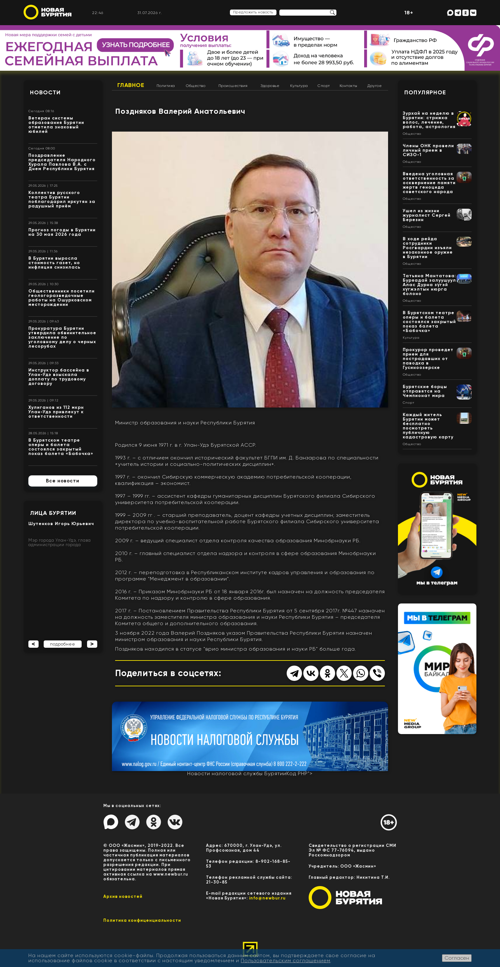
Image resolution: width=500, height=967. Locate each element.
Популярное (425, 92)
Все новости (62, 481)
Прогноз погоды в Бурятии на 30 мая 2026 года (62, 232)
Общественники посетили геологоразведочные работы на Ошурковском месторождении (61, 297)
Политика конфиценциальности (142, 920)
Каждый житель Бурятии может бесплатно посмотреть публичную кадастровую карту (428, 426)
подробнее (62, 644)
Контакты (348, 85)
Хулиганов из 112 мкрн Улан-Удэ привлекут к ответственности (56, 412)
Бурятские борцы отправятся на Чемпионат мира (425, 391)
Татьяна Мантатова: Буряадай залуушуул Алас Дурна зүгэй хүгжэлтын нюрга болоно (429, 284)
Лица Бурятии (53, 512)
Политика (166, 85)
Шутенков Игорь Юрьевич (61, 523)
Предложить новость (253, 12)
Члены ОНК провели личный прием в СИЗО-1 (428, 150)
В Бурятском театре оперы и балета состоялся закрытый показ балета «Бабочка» (60, 446)
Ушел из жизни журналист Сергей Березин (427, 215)
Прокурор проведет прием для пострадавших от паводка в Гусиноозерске (428, 358)
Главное (130, 85)
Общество (195, 85)
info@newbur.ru (267, 898)
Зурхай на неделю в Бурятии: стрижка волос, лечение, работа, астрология (429, 120)
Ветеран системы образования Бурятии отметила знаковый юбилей (56, 124)
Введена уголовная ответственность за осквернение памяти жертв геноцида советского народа (429, 182)
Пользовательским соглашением (285, 960)
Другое (374, 85)
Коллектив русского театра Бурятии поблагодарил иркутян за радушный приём (61, 199)
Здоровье (270, 85)
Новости (45, 92)
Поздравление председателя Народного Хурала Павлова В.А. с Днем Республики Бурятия (62, 162)
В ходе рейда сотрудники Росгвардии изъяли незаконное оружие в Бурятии (428, 247)
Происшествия (233, 85)
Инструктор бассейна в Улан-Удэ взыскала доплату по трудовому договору (58, 376)
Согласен (457, 958)
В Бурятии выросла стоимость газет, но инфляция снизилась (54, 263)
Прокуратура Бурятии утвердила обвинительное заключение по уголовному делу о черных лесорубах (62, 337)
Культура (299, 85)
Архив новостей (123, 896)
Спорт (324, 85)
